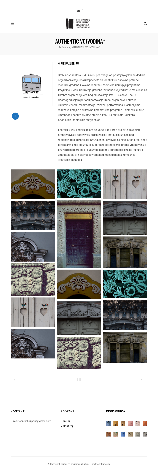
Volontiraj (67, 423)
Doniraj (65, 418)
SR (78, 11)
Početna (63, 47)
